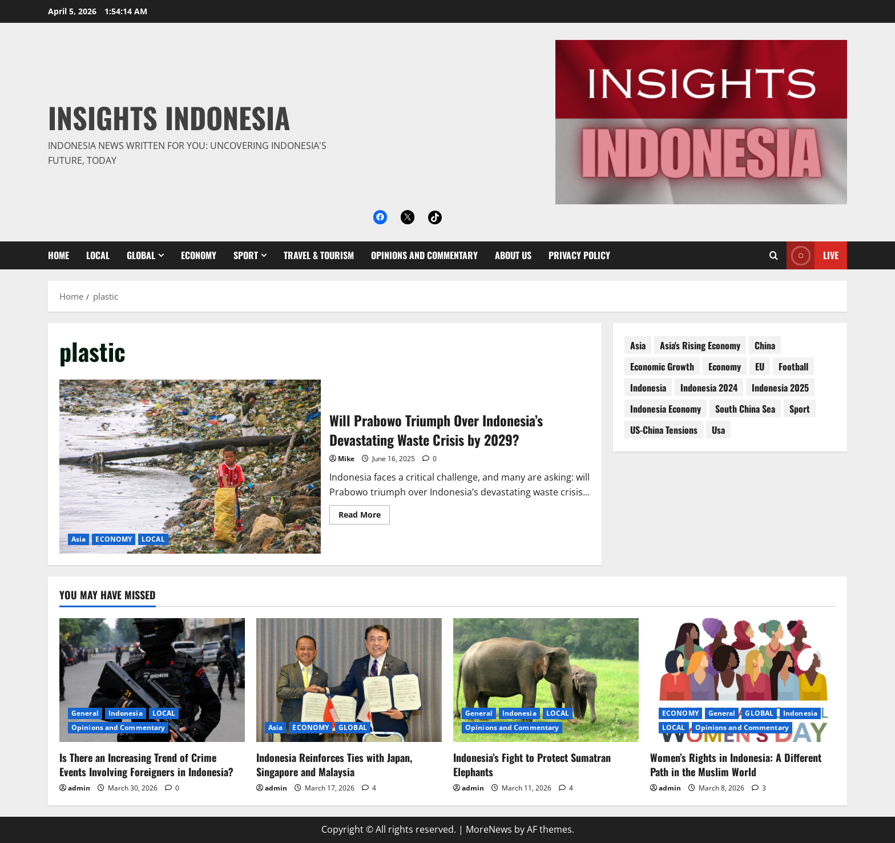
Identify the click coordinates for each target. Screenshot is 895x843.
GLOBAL (141, 255)
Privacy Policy (579, 255)
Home (58, 255)
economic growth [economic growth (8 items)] (662, 366)
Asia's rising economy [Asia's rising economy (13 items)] (700, 345)
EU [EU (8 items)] (759, 366)
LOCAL (98, 255)
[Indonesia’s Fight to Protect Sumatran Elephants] (546, 680)
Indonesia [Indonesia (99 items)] (648, 387)
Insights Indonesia (169, 117)
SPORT (245, 255)
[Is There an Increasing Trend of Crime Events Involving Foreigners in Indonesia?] (152, 680)
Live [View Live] (812, 255)
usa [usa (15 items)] (718, 430)
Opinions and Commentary (424, 255)
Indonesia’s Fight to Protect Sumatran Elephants (532, 764)
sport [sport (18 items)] (799, 409)
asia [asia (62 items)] (638, 345)
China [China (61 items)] (765, 345)
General (85, 713)
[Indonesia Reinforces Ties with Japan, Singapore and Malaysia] (349, 680)
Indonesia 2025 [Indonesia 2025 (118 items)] (780, 387)
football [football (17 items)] (793, 366)
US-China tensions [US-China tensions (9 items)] (664, 430)
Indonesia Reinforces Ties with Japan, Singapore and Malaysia (334, 764)
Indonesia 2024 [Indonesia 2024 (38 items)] (708, 387)
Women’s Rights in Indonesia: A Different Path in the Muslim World (735, 764)
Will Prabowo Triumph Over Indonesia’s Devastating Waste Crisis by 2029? (190, 467)
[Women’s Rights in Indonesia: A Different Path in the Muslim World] (743, 680)
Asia (78, 539)
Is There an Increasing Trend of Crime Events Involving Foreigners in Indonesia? (146, 764)
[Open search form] (773, 255)
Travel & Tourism (319, 255)
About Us (513, 255)
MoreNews (489, 829)
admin (79, 788)
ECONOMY (198, 255)
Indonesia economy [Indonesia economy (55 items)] (665, 409)
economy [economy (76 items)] (724, 366)
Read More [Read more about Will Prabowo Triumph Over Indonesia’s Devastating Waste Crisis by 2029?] (364, 517)
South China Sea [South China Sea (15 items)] (745, 409)
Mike (346, 458)
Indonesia (125, 713)
